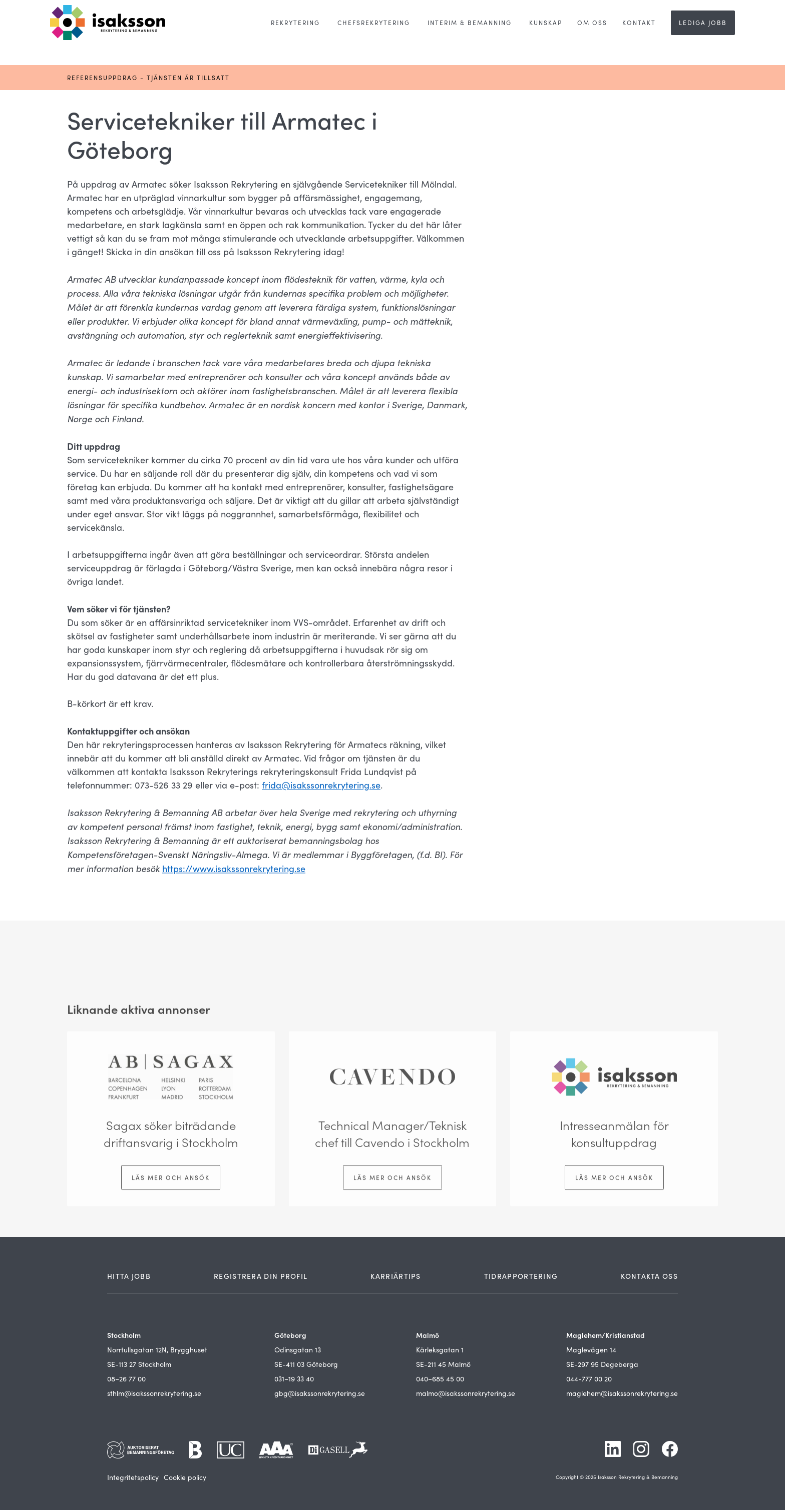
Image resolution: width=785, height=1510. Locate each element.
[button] (295, 23)
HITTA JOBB (129, 1276)
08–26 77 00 (126, 1378)
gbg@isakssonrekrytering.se (319, 1393)
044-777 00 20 (589, 1378)
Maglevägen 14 (591, 1349)
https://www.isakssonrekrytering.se (233, 870)
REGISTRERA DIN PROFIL (260, 1276)
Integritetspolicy (133, 1477)
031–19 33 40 (294, 1378)
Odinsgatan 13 (297, 1349)
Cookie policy (185, 1477)
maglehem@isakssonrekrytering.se (622, 1393)
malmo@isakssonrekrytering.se (465, 1393)
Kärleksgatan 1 (440, 1349)
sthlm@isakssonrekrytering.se (154, 1393)
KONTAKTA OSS (649, 1276)
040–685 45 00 (440, 1378)
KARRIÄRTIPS (395, 1276)
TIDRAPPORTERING (521, 1276)
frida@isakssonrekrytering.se (321, 786)
